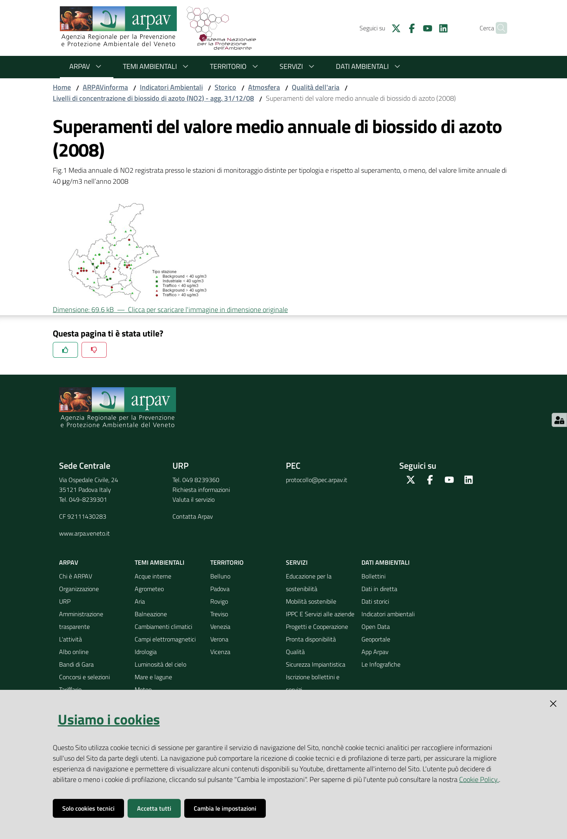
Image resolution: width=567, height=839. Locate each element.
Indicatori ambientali (388, 614)
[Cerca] (497, 27)
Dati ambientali (369, 66)
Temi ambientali (157, 66)
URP (64, 601)
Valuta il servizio (193, 499)
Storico (225, 87)
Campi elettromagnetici (165, 639)
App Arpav (375, 651)
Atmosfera (264, 87)
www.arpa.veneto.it (84, 533)
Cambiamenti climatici (163, 626)
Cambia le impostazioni (225, 808)
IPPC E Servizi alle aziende (320, 614)
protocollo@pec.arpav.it (316, 479)
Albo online (74, 651)
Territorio (235, 66)
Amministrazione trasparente (81, 620)
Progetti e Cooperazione (317, 626)
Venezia (220, 626)
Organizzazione (79, 588)
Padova (220, 588)
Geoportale (375, 639)
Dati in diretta (379, 588)
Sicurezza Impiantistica (315, 664)
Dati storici (375, 601)
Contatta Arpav (192, 516)
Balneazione (151, 614)
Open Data (375, 626)
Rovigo (219, 601)
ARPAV (86, 66)
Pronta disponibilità (311, 639)
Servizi (298, 66)
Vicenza (220, 651)
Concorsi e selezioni (84, 677)
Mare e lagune (153, 677)
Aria (140, 601)
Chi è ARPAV (75, 576)
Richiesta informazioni (201, 489)
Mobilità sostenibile (311, 601)
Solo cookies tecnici (88, 808)
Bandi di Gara (76, 664)
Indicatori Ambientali (171, 87)
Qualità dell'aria (315, 87)
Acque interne (153, 576)
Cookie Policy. (479, 779)
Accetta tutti (154, 808)
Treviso (219, 614)
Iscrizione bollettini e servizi (312, 683)
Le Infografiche (380, 664)
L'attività (70, 639)
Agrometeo (149, 588)
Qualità (295, 651)
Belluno (220, 576)
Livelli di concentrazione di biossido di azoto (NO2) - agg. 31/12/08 (153, 98)
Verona (219, 639)
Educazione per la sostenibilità (309, 582)
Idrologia (146, 651)
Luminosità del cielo (160, 664)
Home (62, 87)
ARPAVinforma (105, 87)
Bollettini (373, 576)
